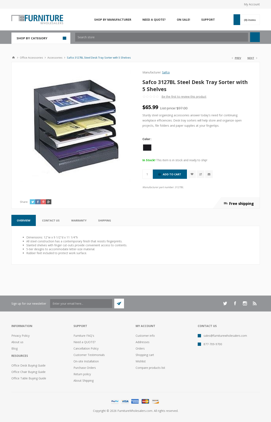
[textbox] (161, 37)
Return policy (82, 374)
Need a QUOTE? (84, 342)
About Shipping (83, 380)
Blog (14, 348)
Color (146, 139)
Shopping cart (145, 355)
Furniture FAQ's (83, 336)
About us (17, 342)
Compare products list (150, 368)
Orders (140, 348)
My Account (252, 4)
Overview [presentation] (23, 220)
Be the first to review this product (183, 97)
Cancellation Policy (86, 348)
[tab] (23, 220)
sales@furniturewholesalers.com (225, 336)
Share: (24, 202)
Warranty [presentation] (79, 220)
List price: (168, 108)
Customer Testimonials (89, 355)
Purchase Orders (84, 368)
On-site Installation (86, 361)
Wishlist (141, 361)
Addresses (142, 342)
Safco (166, 72)
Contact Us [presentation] (51, 220)
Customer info (145, 336)
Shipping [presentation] (104, 220)
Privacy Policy (20, 336)
